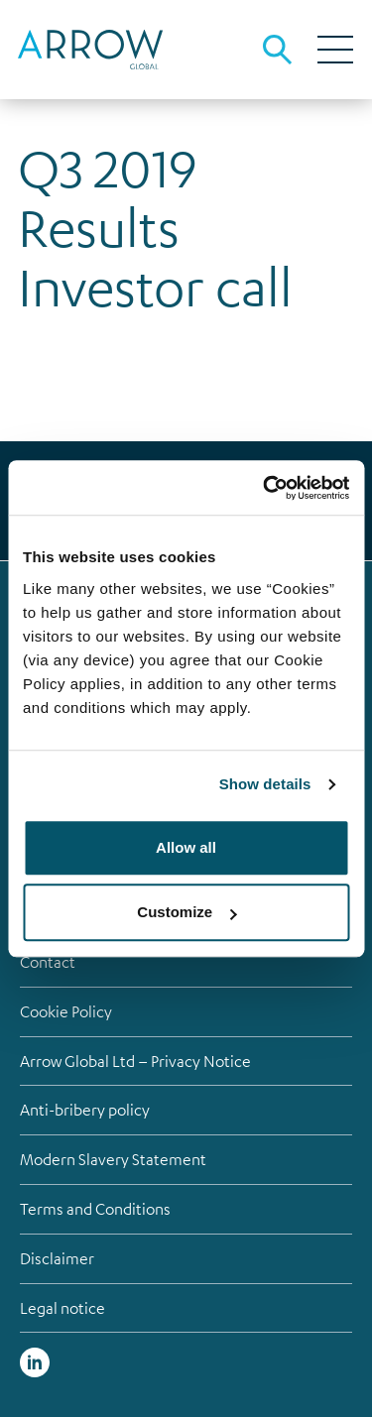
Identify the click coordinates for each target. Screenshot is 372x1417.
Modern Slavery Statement (113, 1159)
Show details (265, 783)
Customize (186, 911)
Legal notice (62, 1308)
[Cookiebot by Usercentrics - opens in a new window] (265, 488)
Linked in (35, 1362)
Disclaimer (57, 1258)
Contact (47, 962)
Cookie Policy (66, 1011)
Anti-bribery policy (85, 1110)
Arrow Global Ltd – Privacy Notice (135, 1061)
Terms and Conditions (95, 1209)
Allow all (186, 847)
